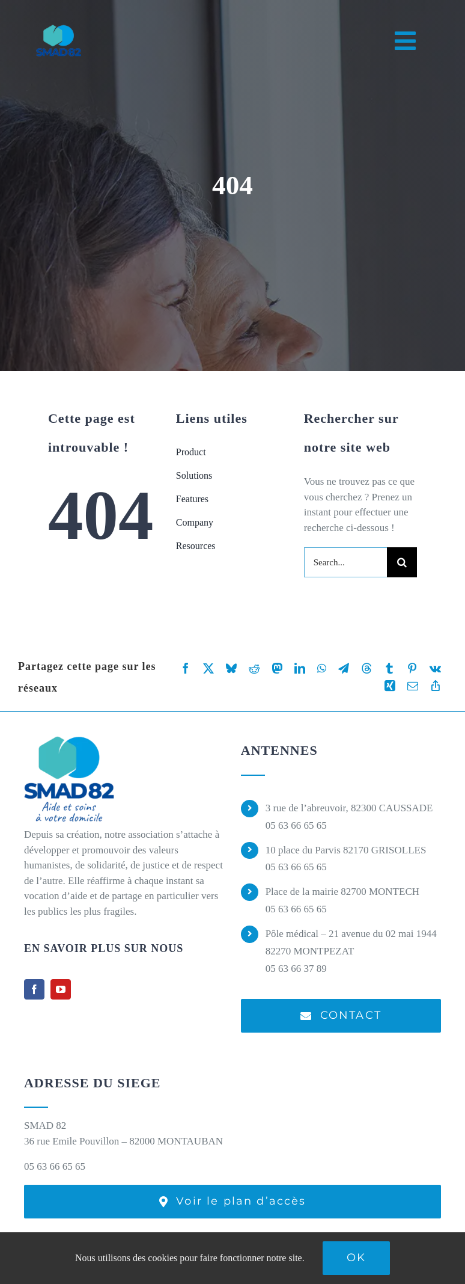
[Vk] (435, 668)
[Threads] (366, 668)
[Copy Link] (435, 686)
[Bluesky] (231, 668)
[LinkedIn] (299, 668)
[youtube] (60, 989)
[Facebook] (185, 668)
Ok (356, 1257)
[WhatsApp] (321, 668)
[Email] (412, 686)
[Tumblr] (389, 668)
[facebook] (34, 989)
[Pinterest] (412, 668)
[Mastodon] (277, 668)
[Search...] (345, 562)
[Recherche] (402, 562)
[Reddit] (254, 668)
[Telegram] (343, 668)
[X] (208, 668)
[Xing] (389, 686)
